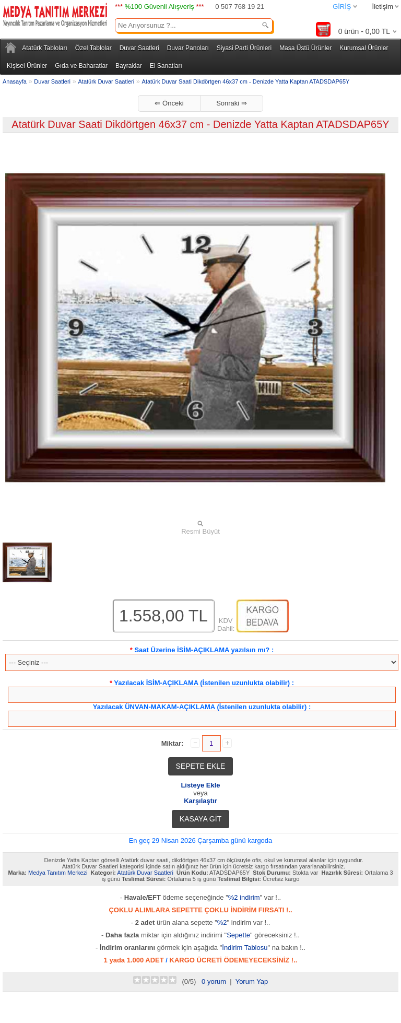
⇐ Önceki (169, 103)
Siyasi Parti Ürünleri (244, 48)
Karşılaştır (200, 801)
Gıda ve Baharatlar (81, 65)
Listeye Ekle (200, 785)
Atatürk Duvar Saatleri (106, 81)
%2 (222, 922)
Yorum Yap (251, 981)
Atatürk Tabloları (44, 48)
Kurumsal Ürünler (363, 48)
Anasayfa (15, 81)
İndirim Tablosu (244, 947)
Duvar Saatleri (139, 48)
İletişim (382, 6)
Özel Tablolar (93, 48)
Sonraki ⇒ (231, 103)
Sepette (238, 935)
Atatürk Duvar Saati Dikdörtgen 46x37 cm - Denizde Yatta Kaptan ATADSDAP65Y (246, 81)
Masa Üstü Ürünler (305, 48)
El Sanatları (166, 65)
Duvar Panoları (188, 48)
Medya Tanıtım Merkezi (58, 872)
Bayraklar (128, 65)
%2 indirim (244, 897)
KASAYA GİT (200, 819)
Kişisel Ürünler (27, 65)
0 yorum (214, 981)
